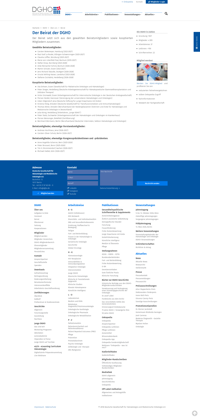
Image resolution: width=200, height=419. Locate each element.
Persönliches (39, 252)
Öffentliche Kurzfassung (111, 363)
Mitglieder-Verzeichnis (43, 239)
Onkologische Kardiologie (78, 309)
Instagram (72, 191)
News (138, 258)
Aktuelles (150, 14)
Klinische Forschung (110, 276)
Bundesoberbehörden (111, 257)
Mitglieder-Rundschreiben (114, 359)
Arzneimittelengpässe (111, 216)
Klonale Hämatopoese (77, 287)
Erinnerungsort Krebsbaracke (113, 307)
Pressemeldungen (143, 278)
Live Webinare (40, 355)
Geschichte (39, 306)
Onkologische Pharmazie (78, 312)
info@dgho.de (44, 188)
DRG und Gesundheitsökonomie (81, 222)
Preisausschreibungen (146, 286)
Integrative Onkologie (77, 267)
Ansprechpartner (41, 259)
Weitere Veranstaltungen (147, 231)
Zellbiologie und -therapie (78, 347)
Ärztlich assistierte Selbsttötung (115, 219)
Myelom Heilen (142, 324)
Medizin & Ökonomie (110, 243)
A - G (70, 209)
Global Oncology (74, 248)
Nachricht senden (152, 183)
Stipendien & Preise (42, 339)
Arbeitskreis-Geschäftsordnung (47, 288)
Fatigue (71, 231)
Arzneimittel (107, 333)
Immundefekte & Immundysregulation (76, 263)
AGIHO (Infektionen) (76, 213)
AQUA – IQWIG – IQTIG (111, 254)
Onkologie (140, 327)
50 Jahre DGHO (108, 313)
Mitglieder (39, 233)
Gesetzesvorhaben (109, 270)
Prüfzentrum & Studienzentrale (46, 302)
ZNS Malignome (74, 350)
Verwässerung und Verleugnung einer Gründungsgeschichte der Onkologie (114, 290)
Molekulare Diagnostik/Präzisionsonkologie (81, 305)
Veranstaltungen (132, 14)
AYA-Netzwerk (73, 216)
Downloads (39, 269)
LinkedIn (72, 188)
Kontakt (139, 2)
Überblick (38, 296)
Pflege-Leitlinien (108, 330)
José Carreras (141, 315)
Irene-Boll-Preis (142, 295)
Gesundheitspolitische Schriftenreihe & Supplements (116, 211)
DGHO (68, 14)
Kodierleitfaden (109, 352)
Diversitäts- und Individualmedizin (82, 219)
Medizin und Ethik (75, 301)
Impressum (39, 407)
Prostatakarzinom (75, 341)
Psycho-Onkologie (75, 344)
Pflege (70, 335)
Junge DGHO (39, 323)
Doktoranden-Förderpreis (146, 292)
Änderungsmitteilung (42, 279)
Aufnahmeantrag (41, 273)
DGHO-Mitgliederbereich (44, 242)
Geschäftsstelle (40, 262)
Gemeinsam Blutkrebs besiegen (149, 312)
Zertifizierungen (41, 292)
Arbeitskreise (92, 14)
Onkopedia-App (108, 339)
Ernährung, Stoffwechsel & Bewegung (79, 226)
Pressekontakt (141, 275)
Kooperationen (40, 228)
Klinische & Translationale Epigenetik (79, 280)
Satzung (37, 225)
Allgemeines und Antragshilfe (114, 392)
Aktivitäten (38, 333)
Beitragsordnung (41, 276)
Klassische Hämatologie (78, 276)
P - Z (70, 320)
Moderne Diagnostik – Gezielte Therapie (148, 319)
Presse (139, 272)
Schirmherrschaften (145, 244)
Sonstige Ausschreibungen (146, 301)
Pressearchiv (141, 282)
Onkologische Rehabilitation (79, 316)
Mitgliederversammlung (43, 248)
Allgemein (38, 310)
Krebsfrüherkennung (110, 237)
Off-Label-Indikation (111, 389)
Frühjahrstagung (143, 223)
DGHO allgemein (108, 376)
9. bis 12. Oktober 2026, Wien (147, 213)
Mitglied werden (46, 193)
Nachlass (38, 319)
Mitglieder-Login (156, 2)
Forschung (106, 225)
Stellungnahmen (109, 251)
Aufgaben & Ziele (41, 213)
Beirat (36, 219)
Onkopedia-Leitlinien (110, 327)
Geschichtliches (108, 382)
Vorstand (38, 216)
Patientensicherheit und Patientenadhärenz (78, 327)
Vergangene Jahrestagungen (147, 219)
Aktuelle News (141, 262)
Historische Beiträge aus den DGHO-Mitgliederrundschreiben (117, 284)
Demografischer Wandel (111, 222)
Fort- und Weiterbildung (77, 234)
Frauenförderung (108, 228)
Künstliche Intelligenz (77, 290)
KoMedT (37, 299)
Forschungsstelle (41, 313)
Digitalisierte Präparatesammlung (48, 352)
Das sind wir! (39, 327)
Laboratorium (73, 298)
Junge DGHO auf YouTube (44, 342)
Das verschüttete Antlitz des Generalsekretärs (113, 303)
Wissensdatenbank (109, 336)
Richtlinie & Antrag (143, 247)
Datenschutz (50, 407)
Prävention (72, 338)
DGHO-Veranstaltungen (145, 240)
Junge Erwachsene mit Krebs (113, 234)
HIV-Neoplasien (74, 259)
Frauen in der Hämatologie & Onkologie (80, 238)
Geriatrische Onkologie (77, 242)
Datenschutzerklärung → (110, 188)
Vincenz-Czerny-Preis (144, 298)
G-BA (104, 266)
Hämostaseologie (75, 256)
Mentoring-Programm (43, 330)
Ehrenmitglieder (40, 245)
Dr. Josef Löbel (108, 296)
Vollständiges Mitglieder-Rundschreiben (112, 367)
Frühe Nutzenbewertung (111, 231)
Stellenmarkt (141, 268)
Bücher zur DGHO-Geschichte (115, 280)
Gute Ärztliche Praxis (110, 273)
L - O (70, 295)
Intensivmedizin (74, 270)
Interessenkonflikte (42, 285)
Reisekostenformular (42, 282)
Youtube (71, 194)
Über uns (38, 209)
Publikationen (112, 14)
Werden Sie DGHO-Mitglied (149, 83)
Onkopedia (128, 2)
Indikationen (107, 395)
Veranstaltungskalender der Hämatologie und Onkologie (147, 236)
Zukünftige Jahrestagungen (146, 216)
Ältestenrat (38, 222)
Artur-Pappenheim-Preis (145, 289)
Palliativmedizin (74, 323)
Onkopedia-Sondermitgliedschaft (115, 342)
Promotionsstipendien (146, 306)
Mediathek (107, 372)
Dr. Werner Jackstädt (144, 309)
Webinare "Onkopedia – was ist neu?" (114, 346)
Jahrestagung (107, 379)
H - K (70, 252)
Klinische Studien (75, 284)
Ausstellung (39, 316)
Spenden (37, 265)
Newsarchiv (140, 265)
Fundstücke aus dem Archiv (113, 299)
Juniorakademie (40, 336)
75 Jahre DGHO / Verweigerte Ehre (115, 310)
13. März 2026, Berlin (144, 227)
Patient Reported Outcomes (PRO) (82, 331)
